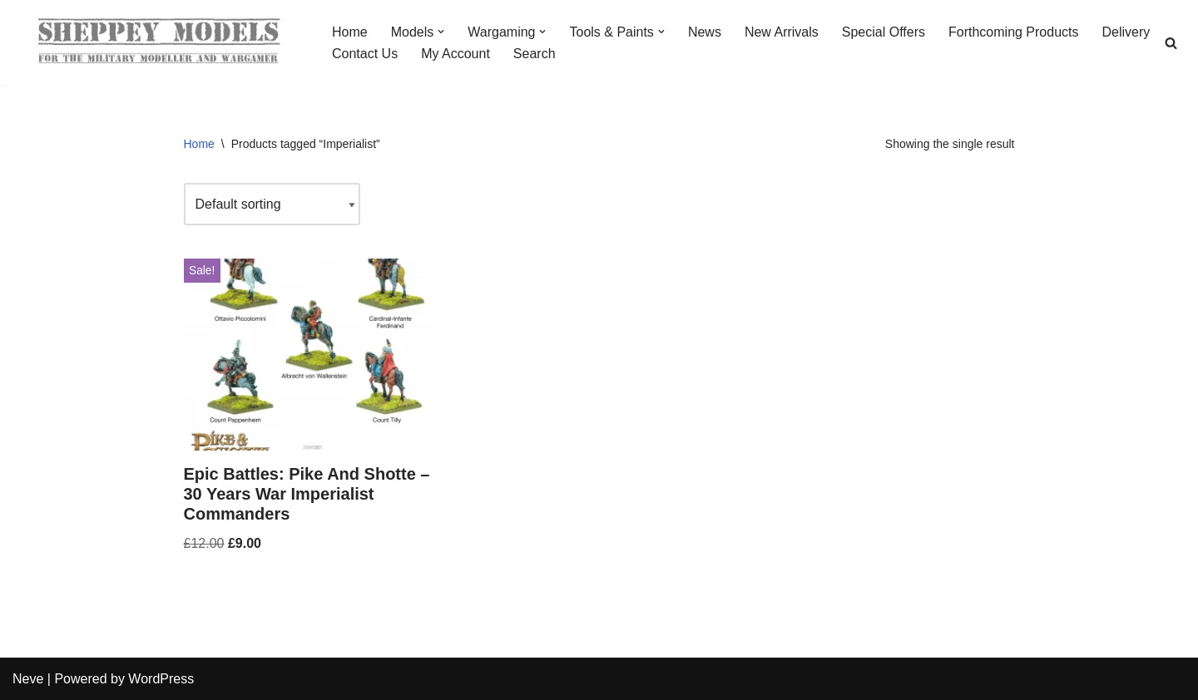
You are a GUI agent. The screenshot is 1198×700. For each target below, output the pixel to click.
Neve (27, 679)
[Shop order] (272, 204)
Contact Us (365, 54)
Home (350, 32)
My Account (455, 54)
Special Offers (883, 32)
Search (534, 54)
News (704, 32)
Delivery (1126, 32)
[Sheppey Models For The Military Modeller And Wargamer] (158, 42)
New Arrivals (782, 32)
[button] (441, 31)
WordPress (161, 679)
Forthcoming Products (1013, 32)
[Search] (1171, 43)
